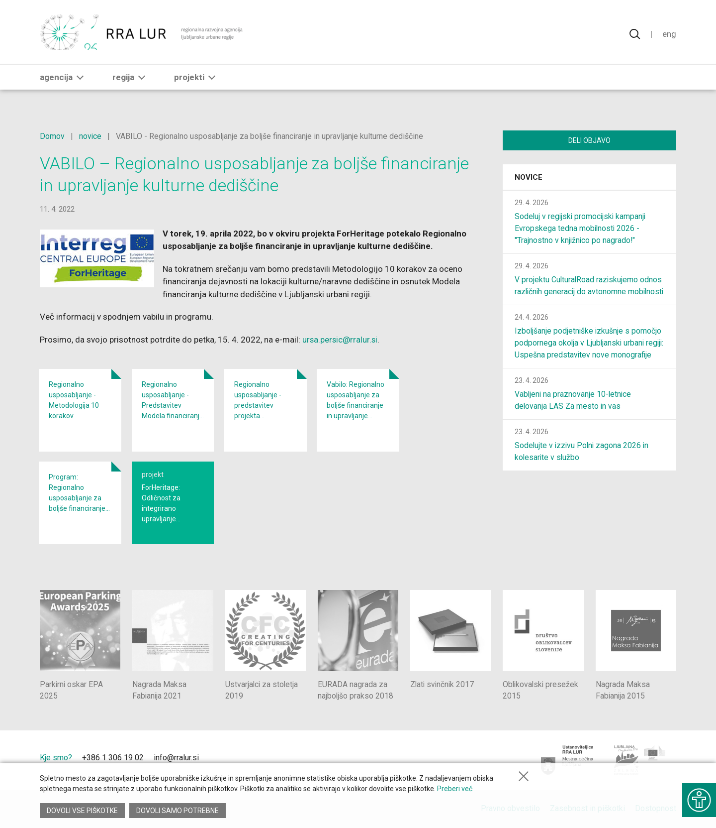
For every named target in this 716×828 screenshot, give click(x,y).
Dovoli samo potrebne (178, 811)
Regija (130, 83)
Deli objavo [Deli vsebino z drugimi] (589, 140)
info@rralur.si (176, 757)
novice (90, 136)
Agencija (64, 83)
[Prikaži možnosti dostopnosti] (698, 798)
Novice (528, 178)
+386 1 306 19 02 (113, 757)
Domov (52, 136)
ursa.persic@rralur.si (340, 340)
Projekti (196, 83)
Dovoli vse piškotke (82, 811)
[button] (80, 83)
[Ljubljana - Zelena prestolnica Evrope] (640, 760)
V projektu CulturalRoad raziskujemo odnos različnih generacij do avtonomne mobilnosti (589, 292)
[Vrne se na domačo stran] (142, 35)
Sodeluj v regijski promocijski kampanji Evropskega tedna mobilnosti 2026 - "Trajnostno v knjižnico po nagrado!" (581, 229)
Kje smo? (56, 757)
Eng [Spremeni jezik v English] (669, 35)
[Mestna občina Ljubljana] (567, 760)
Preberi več (454, 790)
